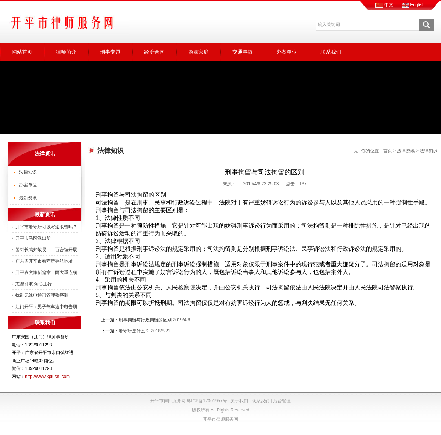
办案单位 (286, 52)
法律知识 (28, 172)
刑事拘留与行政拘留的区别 (145, 319)
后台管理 (282, 400)
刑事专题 (110, 52)
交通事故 (242, 52)
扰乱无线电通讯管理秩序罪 (41, 295)
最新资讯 (28, 197)
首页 (387, 150)
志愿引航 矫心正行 (33, 283)
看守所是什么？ (134, 331)
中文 (384, 4)
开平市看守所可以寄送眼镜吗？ (46, 226)
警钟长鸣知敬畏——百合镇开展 (46, 249)
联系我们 (330, 52)
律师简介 (66, 52)
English (413, 4)
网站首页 (22, 52)
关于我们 (239, 400)
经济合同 (154, 52)
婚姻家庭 (198, 52)
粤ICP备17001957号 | (208, 400)
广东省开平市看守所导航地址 (44, 261)
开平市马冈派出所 (33, 238)
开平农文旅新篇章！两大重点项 (46, 272)
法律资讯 (406, 150)
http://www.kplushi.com (47, 376)
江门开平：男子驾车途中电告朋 (46, 306)
